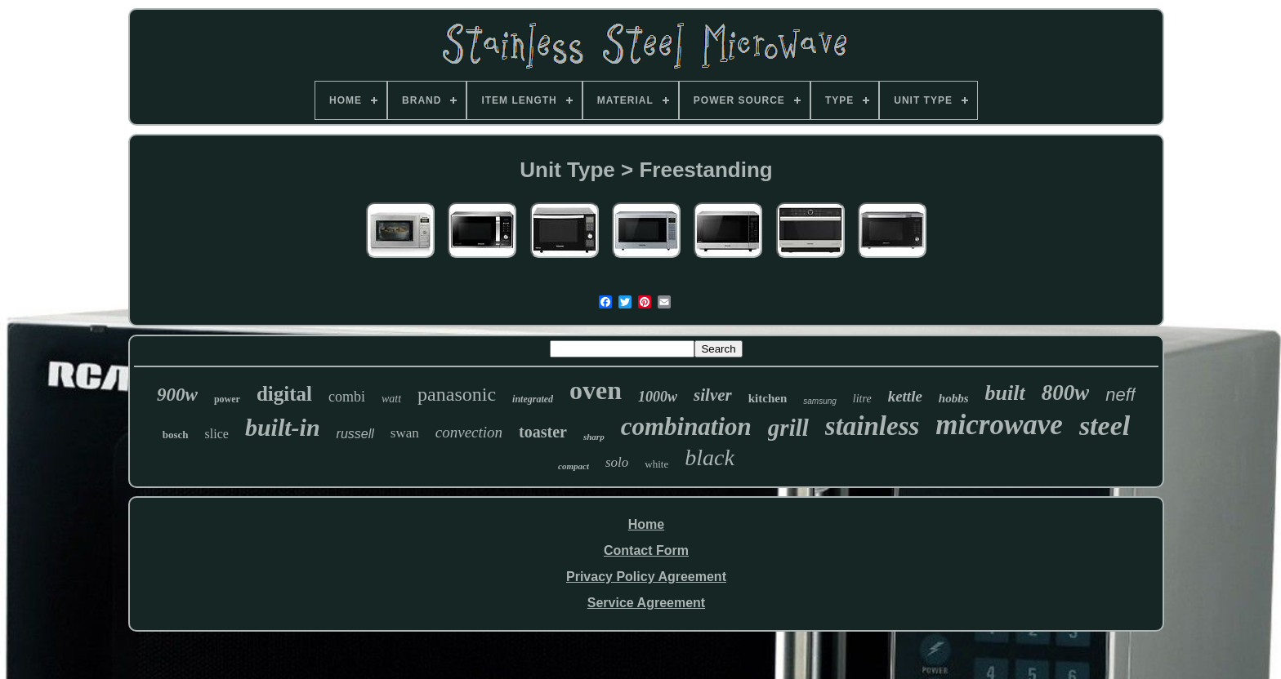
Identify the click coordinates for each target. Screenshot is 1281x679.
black (709, 457)
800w (1066, 392)
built (1005, 393)
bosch (176, 434)
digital (284, 394)
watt (391, 399)
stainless (872, 426)
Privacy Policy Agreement (646, 577)
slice (217, 434)
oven (595, 390)
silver (713, 395)
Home (646, 524)
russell (355, 434)
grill (788, 428)
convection (468, 432)
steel (1104, 426)
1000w (657, 396)
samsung (820, 401)
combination (686, 426)
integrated (532, 399)
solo (616, 462)
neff (1120, 394)
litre (862, 399)
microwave (999, 425)
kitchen (768, 398)
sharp (594, 437)
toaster (543, 432)
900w (177, 394)
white (656, 464)
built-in (282, 427)
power (227, 399)
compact (573, 466)
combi (346, 396)
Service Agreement (646, 603)
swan (405, 433)
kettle (905, 396)
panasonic (456, 394)
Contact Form (646, 550)
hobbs (954, 398)
